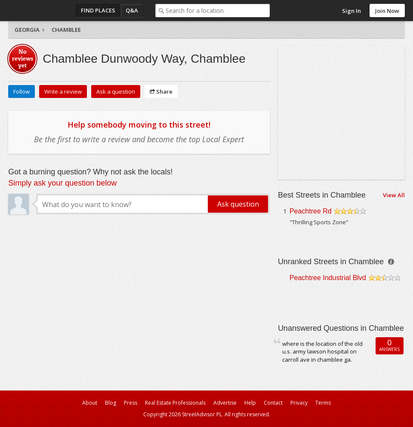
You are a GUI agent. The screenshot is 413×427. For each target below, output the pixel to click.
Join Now (387, 11)
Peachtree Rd (311, 211)
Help (250, 402)
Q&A (132, 10)
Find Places (98, 10)
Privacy (299, 402)
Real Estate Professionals (175, 402)
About (89, 402)
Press (130, 402)
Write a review (63, 91)
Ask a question (115, 91)
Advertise (225, 402)
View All (394, 195)
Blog (110, 402)
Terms (323, 402)
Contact (273, 402)
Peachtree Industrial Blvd (328, 277)
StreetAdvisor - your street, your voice (42, 10)
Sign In (351, 11)
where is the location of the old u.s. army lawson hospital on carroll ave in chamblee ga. (322, 351)
